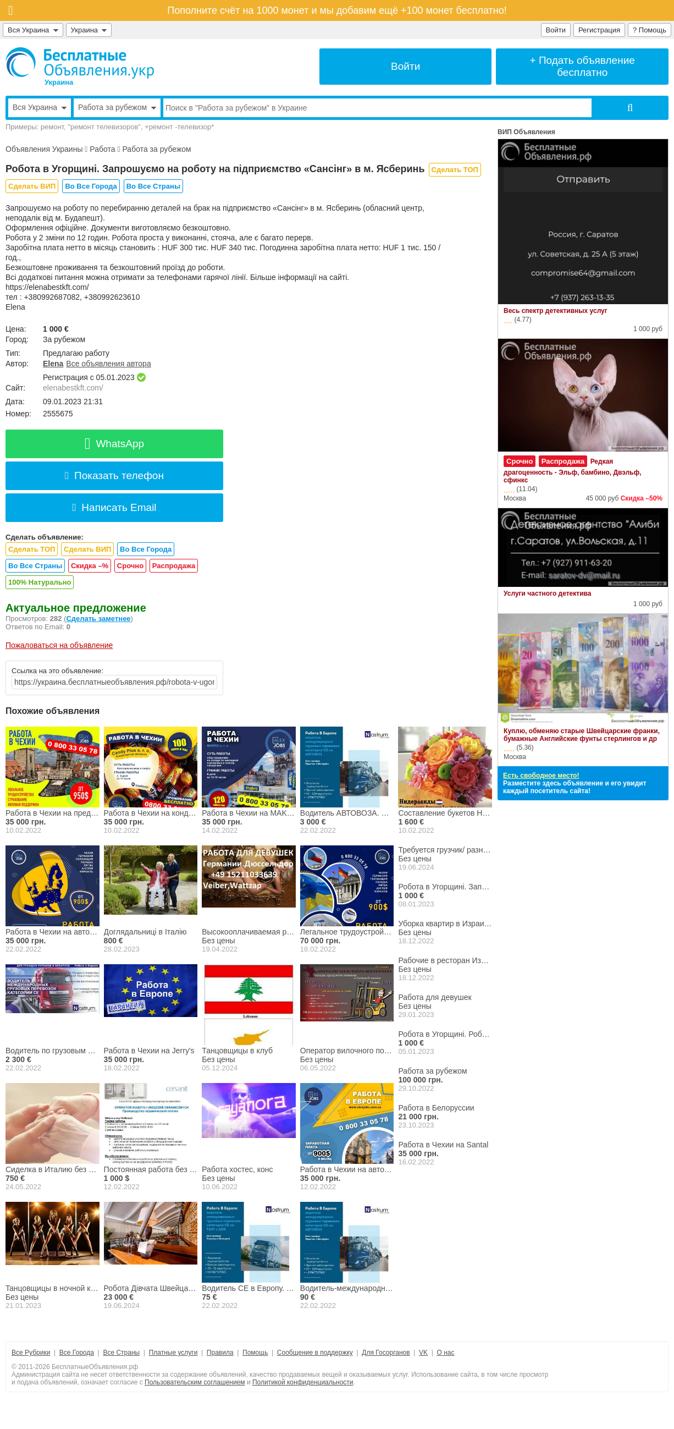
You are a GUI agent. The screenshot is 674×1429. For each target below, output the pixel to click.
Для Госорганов (386, 1352)
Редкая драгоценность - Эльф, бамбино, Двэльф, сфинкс (572, 471)
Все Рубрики (31, 1352)
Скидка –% (89, 566)
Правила (220, 1352)
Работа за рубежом (156, 149)
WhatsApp (114, 443)
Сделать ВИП (32, 186)
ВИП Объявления (526, 132)
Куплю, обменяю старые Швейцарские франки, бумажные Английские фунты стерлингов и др (582, 735)
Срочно (130, 566)
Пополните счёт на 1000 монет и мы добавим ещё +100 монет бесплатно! (337, 10)
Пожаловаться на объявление (59, 645)
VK (423, 1352)
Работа (102, 149)
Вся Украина (33, 30)
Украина (89, 30)
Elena (53, 363)
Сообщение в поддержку (315, 1352)
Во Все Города (91, 186)
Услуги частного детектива (547, 593)
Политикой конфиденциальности (302, 1382)
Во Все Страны (153, 186)
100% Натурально (39, 582)
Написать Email (114, 507)
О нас (446, 1352)
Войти (556, 30)
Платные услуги (173, 1352)
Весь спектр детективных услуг (555, 311)
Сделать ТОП (455, 170)
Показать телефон (114, 475)
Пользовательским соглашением (195, 1382)
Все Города (76, 1352)
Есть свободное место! (541, 775)
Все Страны (121, 1352)
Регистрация (599, 30)
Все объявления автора (108, 363)
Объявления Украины (43, 149)
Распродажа (174, 566)
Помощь (255, 1352)
